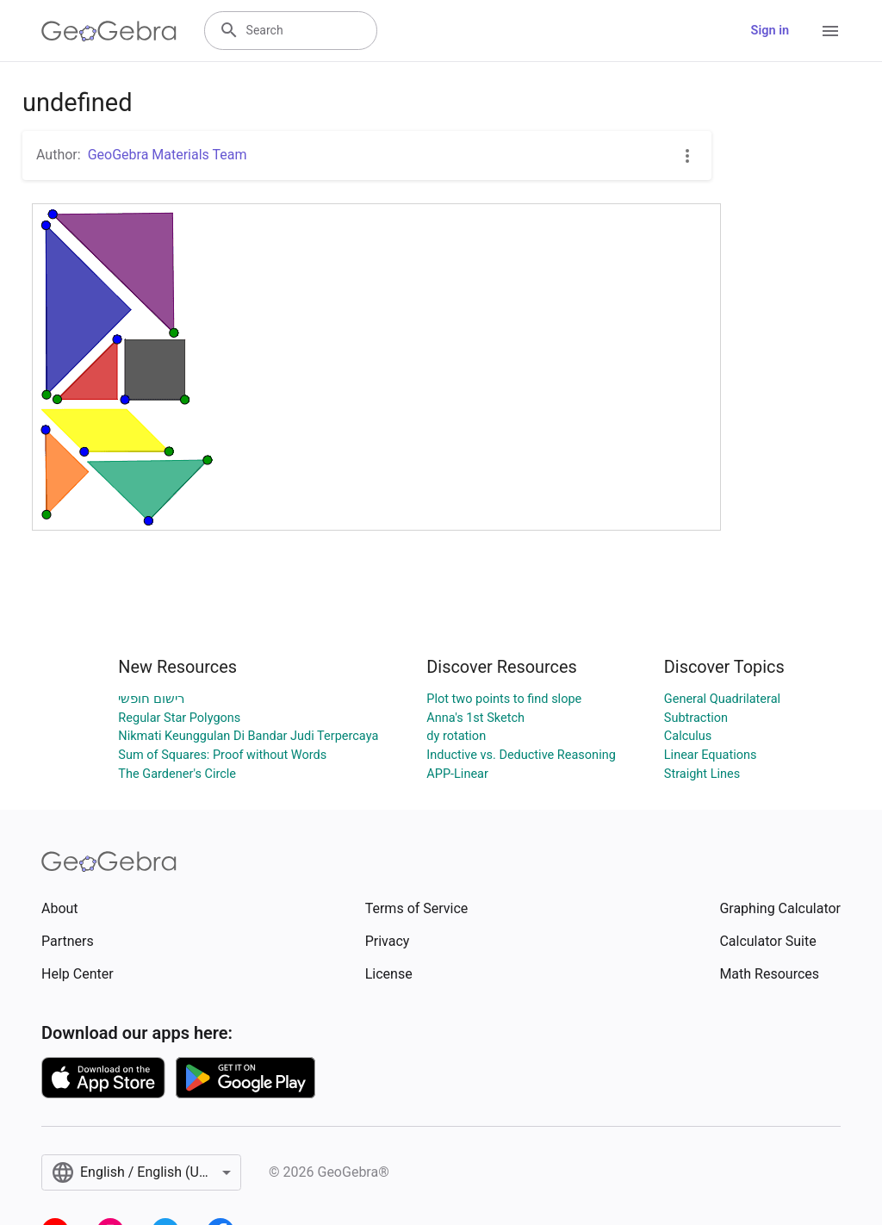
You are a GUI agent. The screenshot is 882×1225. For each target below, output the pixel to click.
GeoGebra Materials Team (167, 154)
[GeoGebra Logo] (109, 31)
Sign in (770, 30)
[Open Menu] (830, 31)
